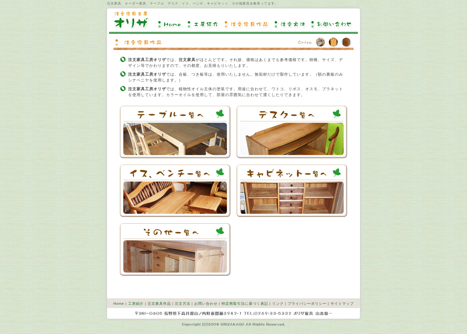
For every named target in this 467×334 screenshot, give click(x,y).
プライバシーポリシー (307, 303)
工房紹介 (204, 24)
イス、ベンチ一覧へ (175, 191)
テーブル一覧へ (175, 132)
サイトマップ (342, 303)
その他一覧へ (175, 249)
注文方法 (290, 24)
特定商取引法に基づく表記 (245, 303)
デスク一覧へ (292, 132)
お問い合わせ (331, 24)
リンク (278, 303)
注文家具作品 (247, 24)
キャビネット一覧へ (292, 191)
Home (171, 24)
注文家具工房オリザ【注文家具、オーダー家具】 (132, 20)
